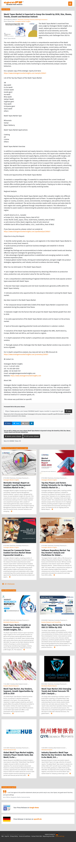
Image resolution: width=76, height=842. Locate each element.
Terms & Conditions (24, 836)
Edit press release (31, 436)
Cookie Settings (59, 836)
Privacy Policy (14, 836)
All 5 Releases (8, 584)
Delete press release (13, 436)
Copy (68, 411)
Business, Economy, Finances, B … (19, 478)
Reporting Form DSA (48, 836)
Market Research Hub (9, 749)
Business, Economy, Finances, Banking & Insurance (32, 19)
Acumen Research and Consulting (51, 622)
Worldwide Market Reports (11, 622)
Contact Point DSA (36, 836)
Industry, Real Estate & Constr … (19, 684)
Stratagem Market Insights (11, 480)
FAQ (2, 836)
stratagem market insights (22, 21)
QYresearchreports (46, 749)
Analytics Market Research (11, 686)
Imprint (7, 836)
